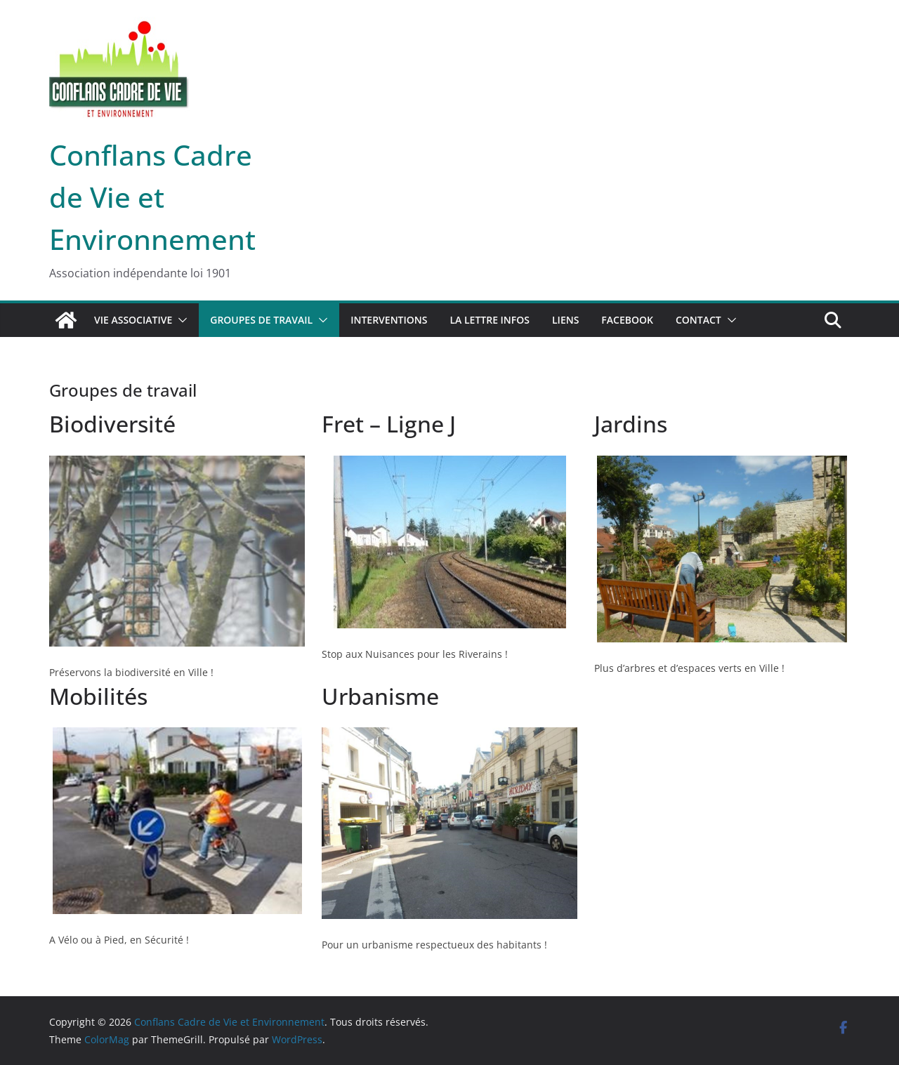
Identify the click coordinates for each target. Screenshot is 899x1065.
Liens (565, 319)
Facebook (627, 319)
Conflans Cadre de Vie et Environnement (152, 196)
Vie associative (133, 319)
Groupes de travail (261, 319)
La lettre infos (490, 319)
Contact (698, 319)
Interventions (388, 319)
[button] (180, 320)
